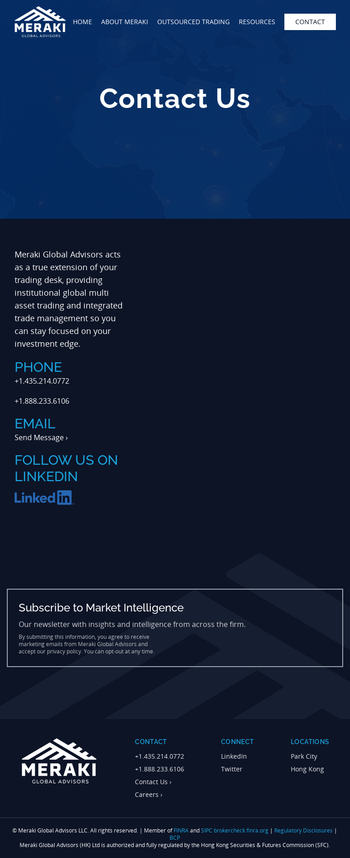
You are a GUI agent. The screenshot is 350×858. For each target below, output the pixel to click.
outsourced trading (193, 21)
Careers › (148, 794)
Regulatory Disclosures (303, 830)
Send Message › (41, 437)
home (82, 21)
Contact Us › (153, 781)
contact (310, 21)
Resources (257, 21)
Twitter (231, 769)
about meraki (124, 21)
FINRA (181, 830)
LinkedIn (234, 756)
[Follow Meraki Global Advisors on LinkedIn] (44, 497)
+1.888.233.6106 (159, 769)
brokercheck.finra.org (241, 830)
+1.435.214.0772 (159, 756)
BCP (175, 838)
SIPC (206, 830)
